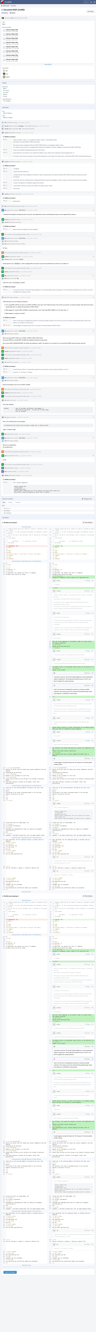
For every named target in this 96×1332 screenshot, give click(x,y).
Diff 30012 (22, 378)
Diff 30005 (22, 331)
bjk (7, 71)
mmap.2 (8, 510)
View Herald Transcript (31, 126)
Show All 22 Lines (26, 527)
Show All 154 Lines (26, 561)
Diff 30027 (22, 438)
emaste (7, 90)
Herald (6, 126)
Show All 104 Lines (26, 785)
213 (5, 152)
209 (5, 149)
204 (5, 139)
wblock (8, 77)
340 (5, 482)
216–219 (6, 325)
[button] (94, 2)
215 (5, 188)
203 (5, 168)
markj (6, 92)
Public (13, 13)
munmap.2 (8, 513)
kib (12, 18)
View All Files (48, 64)
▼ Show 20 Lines (36, 561)
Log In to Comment (10, 1272)
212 (5, 289)
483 (5, 372)
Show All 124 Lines (26, 837)
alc (6, 88)
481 (5, 369)
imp (7, 74)
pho (6, 94)
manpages (8, 101)
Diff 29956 (22, 238)
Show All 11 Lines (26, 891)
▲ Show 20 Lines (16, 561)
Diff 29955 (22, 210)
